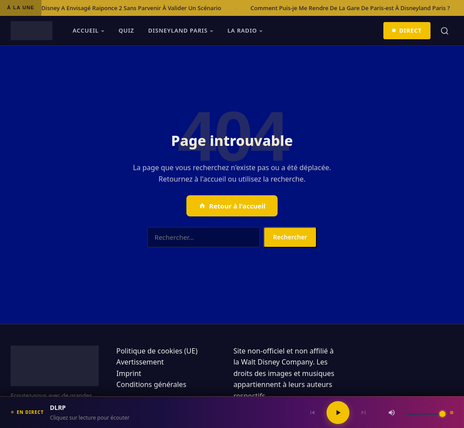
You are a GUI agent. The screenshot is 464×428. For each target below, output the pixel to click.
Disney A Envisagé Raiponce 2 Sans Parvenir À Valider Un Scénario (131, 8)
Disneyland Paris (178, 30)
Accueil (86, 30)
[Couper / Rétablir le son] (392, 412)
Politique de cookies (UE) (156, 351)
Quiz (126, 30)
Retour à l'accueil (232, 205)
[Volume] (425, 414)
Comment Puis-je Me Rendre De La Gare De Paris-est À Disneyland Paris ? (350, 8)
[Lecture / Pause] (338, 412)
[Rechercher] (444, 31)
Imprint (128, 373)
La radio (242, 30)
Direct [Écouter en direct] (407, 30)
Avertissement (140, 362)
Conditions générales (151, 384)
